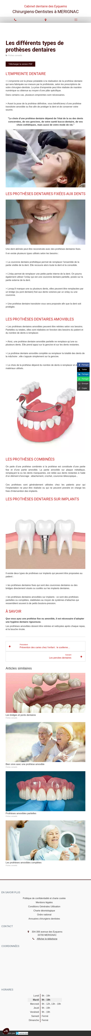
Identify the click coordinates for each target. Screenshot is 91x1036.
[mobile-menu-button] (76, 20)
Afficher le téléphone (47, 939)
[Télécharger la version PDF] (20, 64)
